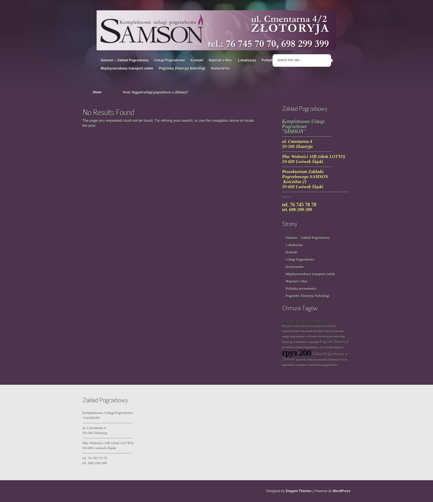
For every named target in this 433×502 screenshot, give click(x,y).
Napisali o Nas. (221, 60)
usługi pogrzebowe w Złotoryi (300, 336)
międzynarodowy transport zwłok (309, 326)
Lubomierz (300, 342)
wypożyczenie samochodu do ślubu (303, 331)
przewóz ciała (304, 359)
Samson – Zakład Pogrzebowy (125, 60)
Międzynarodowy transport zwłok (127, 68)
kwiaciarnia (326, 336)
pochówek (288, 347)
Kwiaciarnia (220, 68)
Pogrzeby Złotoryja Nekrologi (182, 68)
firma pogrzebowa (327, 365)
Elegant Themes (299, 491)
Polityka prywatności (301, 288)
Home (97, 92)
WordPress (341, 491)
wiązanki (313, 342)
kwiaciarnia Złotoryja (326, 359)
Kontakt (197, 60)
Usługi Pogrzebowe (169, 60)
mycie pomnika (334, 331)
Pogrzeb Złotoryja (334, 341)
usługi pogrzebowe (303, 321)
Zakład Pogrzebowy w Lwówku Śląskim (319, 347)
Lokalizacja (247, 60)
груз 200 (296, 352)
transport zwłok (305, 365)
